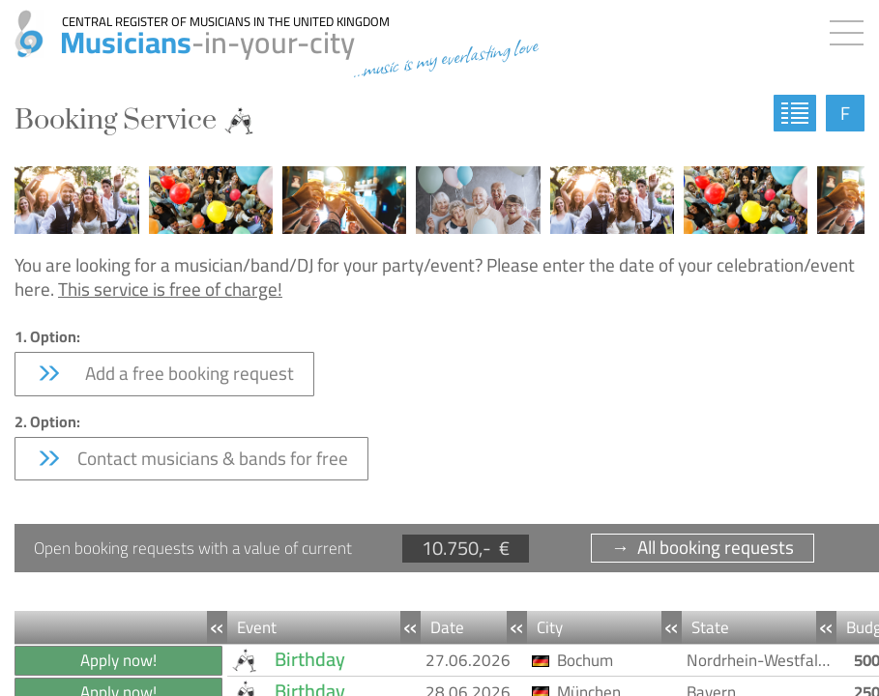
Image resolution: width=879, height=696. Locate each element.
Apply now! (118, 660)
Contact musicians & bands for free (191, 458)
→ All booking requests (702, 548)
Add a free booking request (164, 373)
